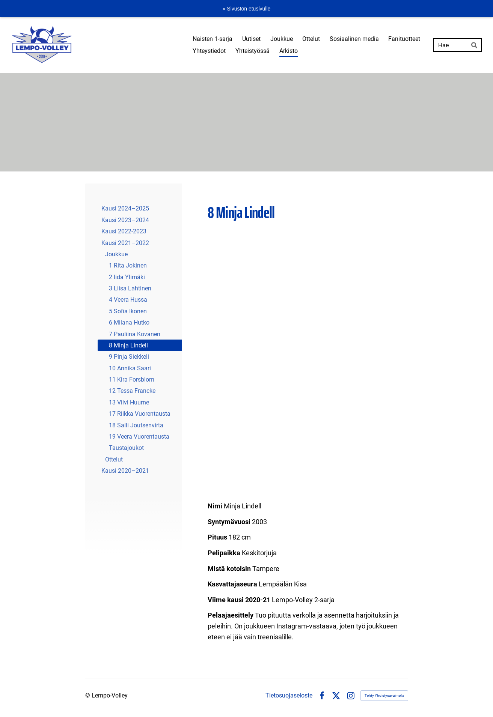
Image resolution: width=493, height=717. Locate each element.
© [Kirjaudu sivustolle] (88, 695)
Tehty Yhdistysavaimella (384, 695)
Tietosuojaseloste (288, 696)
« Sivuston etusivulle (247, 9)
